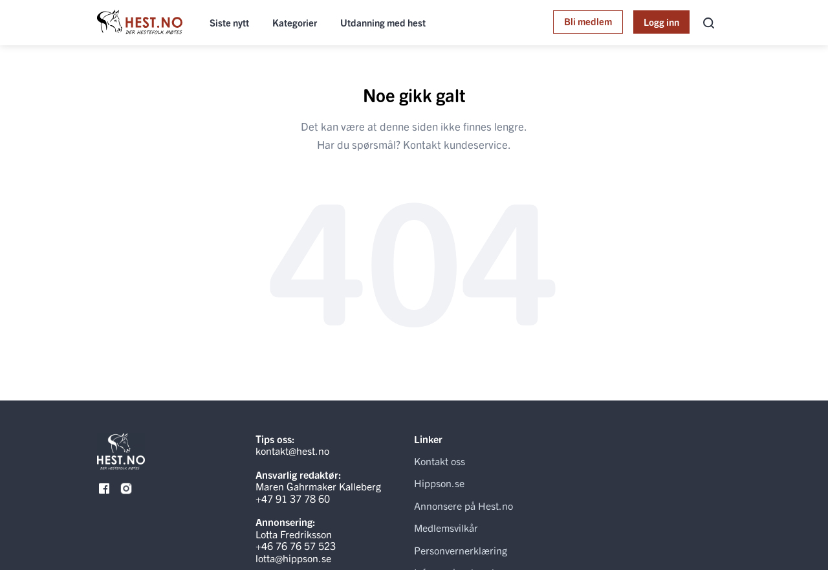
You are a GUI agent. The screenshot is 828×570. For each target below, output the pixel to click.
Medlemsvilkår (446, 527)
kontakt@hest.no (292, 450)
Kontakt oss (439, 460)
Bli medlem (588, 21)
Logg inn (661, 22)
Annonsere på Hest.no (463, 505)
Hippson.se (439, 482)
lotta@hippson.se (293, 557)
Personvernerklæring (460, 550)
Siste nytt (229, 22)
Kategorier (294, 22)
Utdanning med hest (383, 22)
